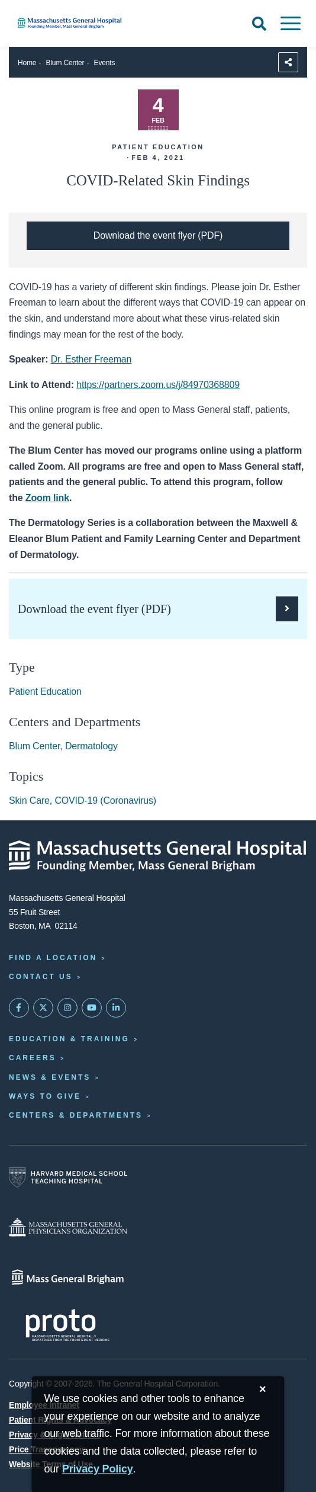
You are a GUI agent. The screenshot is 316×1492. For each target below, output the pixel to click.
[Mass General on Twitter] (43, 1008)
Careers (32, 1058)
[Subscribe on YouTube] (92, 1008)
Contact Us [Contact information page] (41, 977)
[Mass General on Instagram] (67, 1008)
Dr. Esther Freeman (91, 359)
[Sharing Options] (288, 62)
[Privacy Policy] (97, 1469)
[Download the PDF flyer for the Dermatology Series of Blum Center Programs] (158, 236)
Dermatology (91, 746)
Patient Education (45, 691)
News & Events (50, 1077)
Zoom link (47, 498)
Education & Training (69, 1039)
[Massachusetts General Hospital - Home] (158, 856)
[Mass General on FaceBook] (19, 1008)
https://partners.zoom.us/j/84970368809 (158, 385)
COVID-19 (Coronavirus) (105, 800)
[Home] (105, 23)
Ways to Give (45, 1096)
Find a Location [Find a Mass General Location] (53, 958)
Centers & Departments (76, 1115)
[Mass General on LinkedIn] (116, 1008)
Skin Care (29, 800)
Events (104, 63)
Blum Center (65, 63)
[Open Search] (259, 23)
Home (27, 63)
